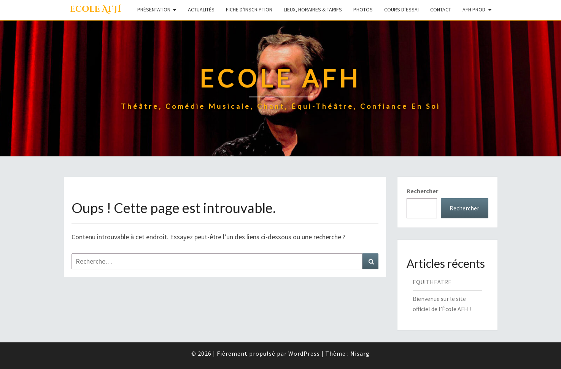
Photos (363, 9)
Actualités (201, 9)
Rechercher (422, 191)
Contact (440, 9)
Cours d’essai (401, 9)
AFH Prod (473, 9)
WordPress (304, 353)
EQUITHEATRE (432, 282)
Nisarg (360, 353)
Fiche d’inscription (249, 9)
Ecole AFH (95, 9)
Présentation (153, 9)
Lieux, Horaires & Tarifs (313, 9)
